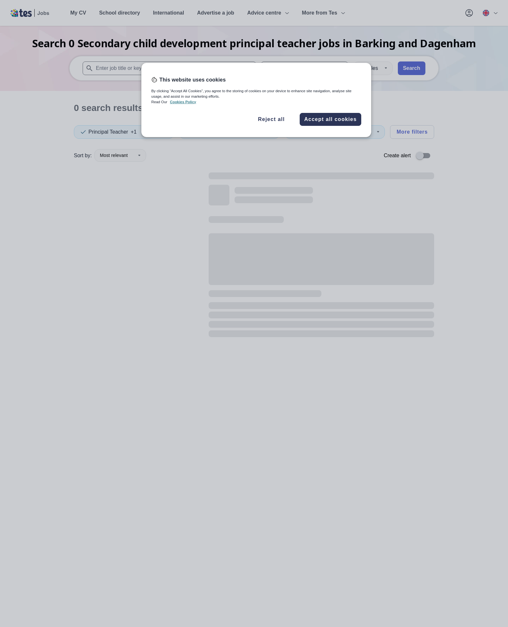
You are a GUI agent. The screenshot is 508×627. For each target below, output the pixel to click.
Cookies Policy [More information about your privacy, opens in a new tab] (183, 102)
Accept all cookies (330, 119)
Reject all (271, 119)
